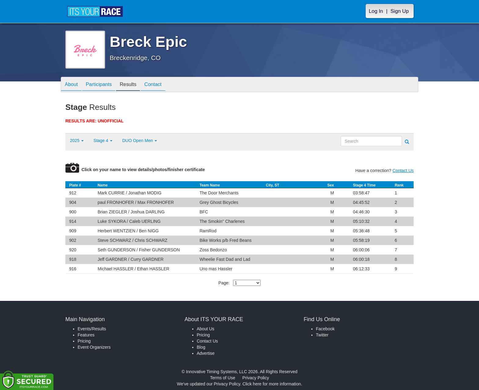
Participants (102, 85)
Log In (376, 11)
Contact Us (403, 170)
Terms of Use (222, 377)
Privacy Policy (255, 377)
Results (134, 85)
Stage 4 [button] (102, 140)
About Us (205, 328)
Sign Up (399, 11)
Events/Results (92, 328)
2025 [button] (77, 140)
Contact (161, 85)
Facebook (325, 328)
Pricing (84, 341)
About (72, 85)
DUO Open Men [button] (139, 140)
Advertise (205, 353)
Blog (201, 347)
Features (86, 334)
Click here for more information (272, 383)
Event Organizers (94, 347)
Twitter (322, 334)
